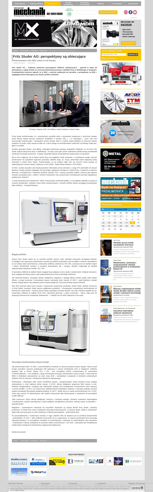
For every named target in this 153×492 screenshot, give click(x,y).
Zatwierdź (133, 54)
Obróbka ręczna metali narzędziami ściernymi (123, 244)
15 (115, 223)
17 (127, 223)
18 (132, 223)
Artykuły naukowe (36, 4)
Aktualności (52, 4)
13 (103, 223)
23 (121, 226)
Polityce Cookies (19, 490)
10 (127, 219)
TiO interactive (140, 483)
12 (138, 219)
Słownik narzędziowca (68, 3)
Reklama (101, 4)
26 (138, 226)
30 (103, 216)
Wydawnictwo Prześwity (121, 295)
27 (103, 229)
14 (109, 223)
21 (109, 226)
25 (132, 226)
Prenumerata (133, 4)
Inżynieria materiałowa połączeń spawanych (123, 312)
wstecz (16, 50)
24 (127, 226)
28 (109, 229)
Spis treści (127, 29)
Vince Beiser (117, 286)
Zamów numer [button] (128, 43)
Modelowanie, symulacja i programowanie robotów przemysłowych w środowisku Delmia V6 (126, 266)
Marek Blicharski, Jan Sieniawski (124, 308)
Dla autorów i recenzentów (85, 3)
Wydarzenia (43, 50)
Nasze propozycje (109, 235)
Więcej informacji (109, 58)
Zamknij (137, 488)
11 (132, 219)
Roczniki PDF (128, 34)
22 (115, 226)
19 (138, 223)
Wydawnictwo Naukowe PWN (123, 247)
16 (121, 223)
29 (115, 229)
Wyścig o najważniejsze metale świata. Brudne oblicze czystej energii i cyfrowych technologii (127, 291)
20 (103, 226)
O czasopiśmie (117, 4)
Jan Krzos (116, 240)
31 (109, 216)
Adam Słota (117, 260)
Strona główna (20, 4)
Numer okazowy (129, 36)
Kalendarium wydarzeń (112, 205)
